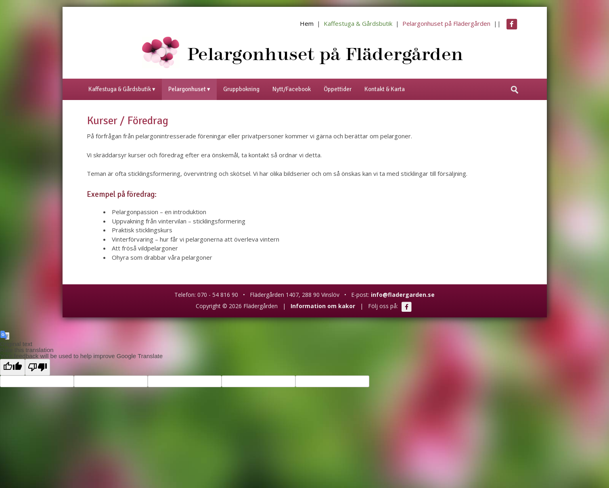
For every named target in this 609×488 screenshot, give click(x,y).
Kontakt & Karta (384, 89)
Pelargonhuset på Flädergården (446, 23)
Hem (307, 23)
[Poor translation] (37, 367)
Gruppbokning (241, 89)
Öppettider (338, 89)
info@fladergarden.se (403, 294)
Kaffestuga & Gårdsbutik (358, 23)
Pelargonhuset (187, 89)
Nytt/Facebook (291, 89)
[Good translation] (12, 367)
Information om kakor (323, 306)
